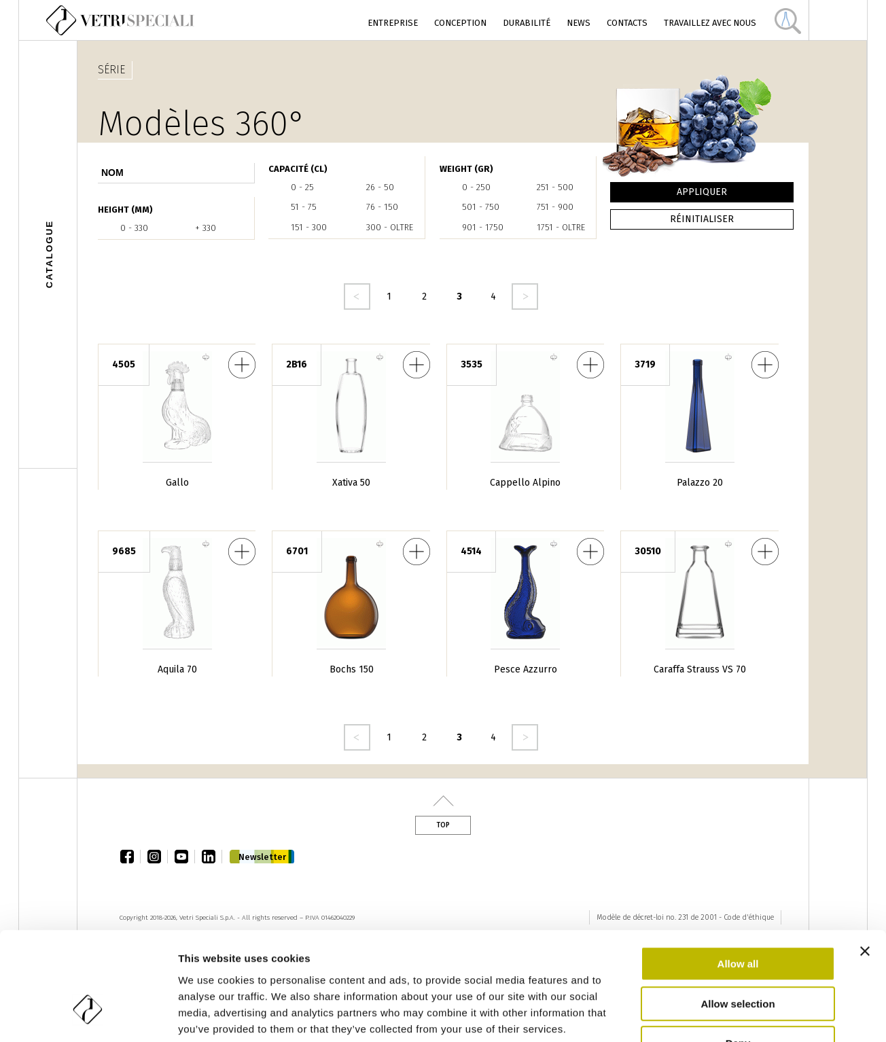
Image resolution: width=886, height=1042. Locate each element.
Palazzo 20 (700, 482)
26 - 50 (380, 187)
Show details (713, 1015)
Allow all (738, 876)
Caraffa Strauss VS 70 (700, 669)
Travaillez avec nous (710, 23)
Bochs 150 (352, 669)
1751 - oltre (561, 227)
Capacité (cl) (297, 169)
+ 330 (205, 228)
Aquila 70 (177, 669)
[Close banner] (865, 863)
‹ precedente (357, 296)
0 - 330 (134, 228)
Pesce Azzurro (525, 669)
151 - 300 (309, 227)
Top (443, 825)
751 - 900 (555, 207)
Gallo (177, 482)
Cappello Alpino (525, 482)
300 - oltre (389, 227)
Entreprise (393, 23)
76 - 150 (382, 207)
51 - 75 (304, 207)
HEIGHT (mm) (125, 209)
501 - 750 (480, 207)
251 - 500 (555, 187)
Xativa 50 (351, 482)
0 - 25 (302, 187)
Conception (460, 23)
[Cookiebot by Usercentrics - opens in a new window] (88, 1015)
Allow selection (738, 916)
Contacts (627, 23)
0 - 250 (476, 187)
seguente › (525, 296)
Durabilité (526, 23)
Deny (738, 955)
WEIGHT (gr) (466, 169)
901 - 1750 (482, 227)
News (578, 23)
